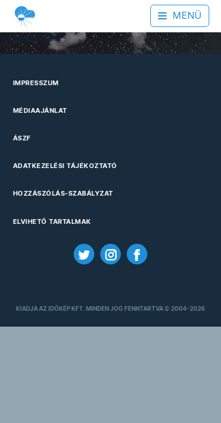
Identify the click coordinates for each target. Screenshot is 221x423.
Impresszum (36, 83)
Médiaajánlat (40, 110)
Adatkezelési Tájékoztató (65, 166)
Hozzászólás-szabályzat (63, 193)
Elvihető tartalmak (52, 221)
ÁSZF (22, 138)
